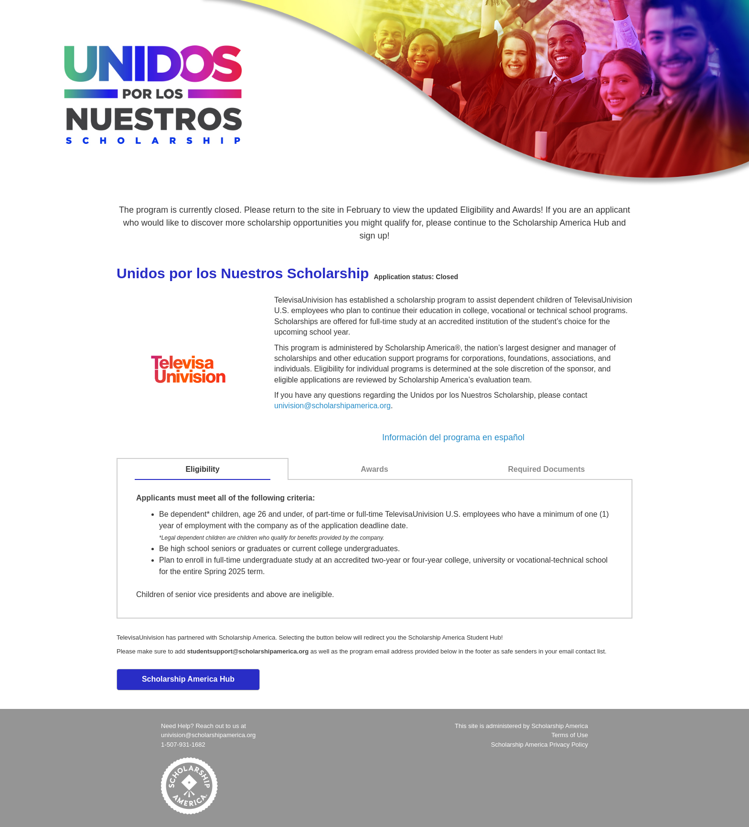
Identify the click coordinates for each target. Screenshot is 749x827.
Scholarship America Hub (188, 679)
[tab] (203, 469)
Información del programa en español (453, 437)
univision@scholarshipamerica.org (332, 406)
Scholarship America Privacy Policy (539, 744)
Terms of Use (569, 735)
